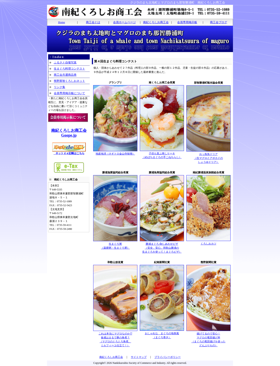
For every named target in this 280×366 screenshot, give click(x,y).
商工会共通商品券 (65, 74)
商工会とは (93, 22)
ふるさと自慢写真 (65, 62)
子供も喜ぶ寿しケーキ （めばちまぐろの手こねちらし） (162, 154)
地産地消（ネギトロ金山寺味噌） (115, 152)
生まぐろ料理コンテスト (69, 68)
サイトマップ (139, 357)
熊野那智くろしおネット (69, 81)
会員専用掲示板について (69, 93)
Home (61, 22)
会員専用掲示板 (187, 22)
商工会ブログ (218, 22)
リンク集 (59, 87)
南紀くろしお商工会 (156, 22)
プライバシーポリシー (167, 357)
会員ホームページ (124, 22)
